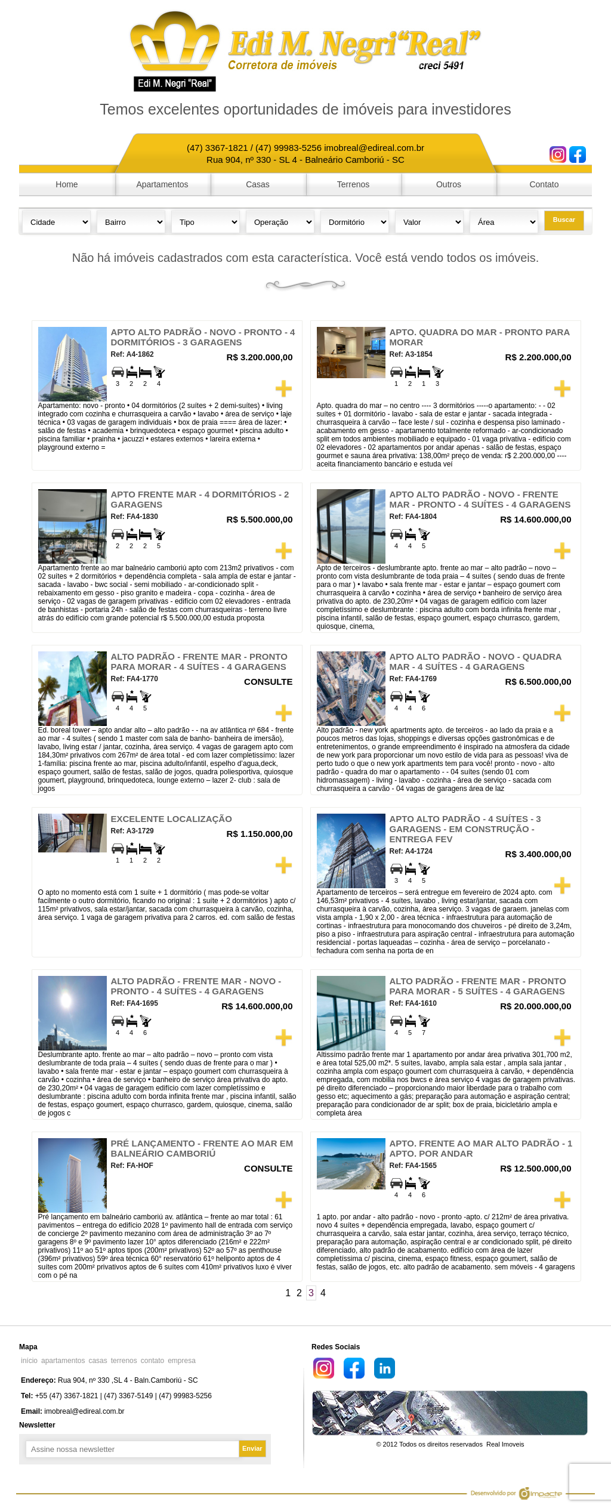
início (29, 1360)
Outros (448, 184)
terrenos (124, 1360)
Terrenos (353, 184)
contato (152, 1360)
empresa (182, 1360)
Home (66, 184)
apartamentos (63, 1360)
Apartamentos (162, 184)
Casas (258, 184)
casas (97, 1360)
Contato (543, 184)
